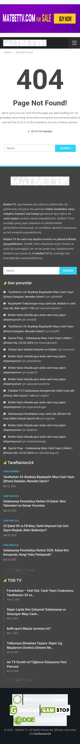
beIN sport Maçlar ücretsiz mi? (29, 629)
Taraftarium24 (11, 471)
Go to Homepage (40, 131)
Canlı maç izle (11, 496)
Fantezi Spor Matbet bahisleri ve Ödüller (32, 349)
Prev (8, 570)
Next (20, 570)
